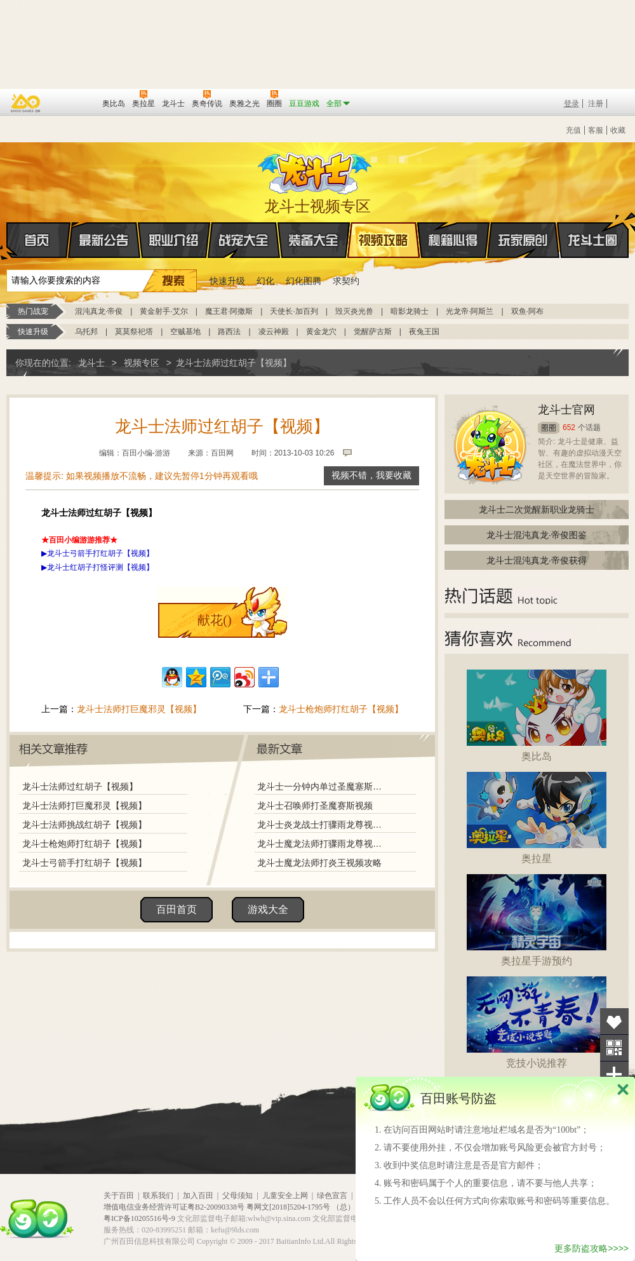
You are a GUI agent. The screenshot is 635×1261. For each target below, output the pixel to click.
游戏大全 (268, 909)
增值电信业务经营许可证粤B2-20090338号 (174, 1207)
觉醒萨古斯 (373, 331)
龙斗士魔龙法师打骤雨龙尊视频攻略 (323, 844)
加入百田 (198, 1195)
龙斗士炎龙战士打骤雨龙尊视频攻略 (323, 824)
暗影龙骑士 (410, 311)
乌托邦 (86, 331)
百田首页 (176, 909)
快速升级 (227, 281)
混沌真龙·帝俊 (99, 311)
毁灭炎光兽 (354, 311)
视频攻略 (383, 240)
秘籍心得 (453, 240)
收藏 (617, 130)
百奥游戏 (26, 103)
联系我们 (158, 1195)
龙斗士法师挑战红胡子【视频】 (84, 824)
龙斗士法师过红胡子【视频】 (80, 786)
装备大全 (313, 240)
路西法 (229, 331)
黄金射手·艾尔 (163, 311)
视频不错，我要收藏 (371, 475)
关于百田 (119, 1195)
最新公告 (104, 240)
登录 (571, 103)
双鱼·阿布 (527, 311)
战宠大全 (244, 240)
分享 (614, 1075)
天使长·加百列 (294, 311)
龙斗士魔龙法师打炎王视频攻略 (319, 863)
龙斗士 (316, 170)
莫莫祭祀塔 (134, 331)
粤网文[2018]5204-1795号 (288, 1207)
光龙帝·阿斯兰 (469, 311)
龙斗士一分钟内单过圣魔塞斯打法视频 (323, 786)
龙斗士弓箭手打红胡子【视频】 (84, 863)
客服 (595, 130)
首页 (7, 241)
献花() (214, 620)
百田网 (74, 102)
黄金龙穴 (321, 331)
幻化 (265, 281)
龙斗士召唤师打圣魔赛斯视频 (315, 805)
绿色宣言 (332, 1195)
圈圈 (548, 428)
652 (569, 427)
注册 (595, 103)
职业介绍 (174, 240)
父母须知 (237, 1195)
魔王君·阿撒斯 (229, 311)
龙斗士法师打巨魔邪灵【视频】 (139, 709)
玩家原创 (523, 240)
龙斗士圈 (593, 228)
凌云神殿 (273, 331)
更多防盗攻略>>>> (591, 1248)
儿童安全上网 (285, 1195)
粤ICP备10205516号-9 (139, 1218)
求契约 (346, 281)
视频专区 (141, 363)
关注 (614, 1048)
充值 (573, 130)
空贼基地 (185, 331)
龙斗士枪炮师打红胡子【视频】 (341, 709)
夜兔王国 (424, 331)
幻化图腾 (303, 281)
